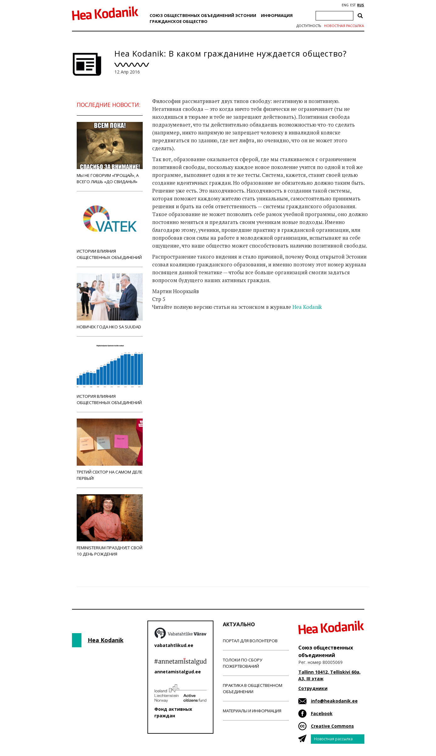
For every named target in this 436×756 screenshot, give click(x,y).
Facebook (322, 713)
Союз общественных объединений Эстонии (203, 15)
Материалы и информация (252, 711)
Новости (169, 331)
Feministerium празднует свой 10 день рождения (110, 525)
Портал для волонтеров (250, 641)
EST (353, 5)
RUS (360, 5)
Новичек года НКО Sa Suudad (110, 301)
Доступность (308, 26)
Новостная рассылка (344, 26)
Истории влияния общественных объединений (110, 229)
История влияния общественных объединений (110, 374)
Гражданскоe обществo (178, 21)
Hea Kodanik (307, 307)
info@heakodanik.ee (334, 701)
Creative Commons (332, 726)
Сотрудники (313, 688)
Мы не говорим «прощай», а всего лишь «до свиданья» (110, 153)
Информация (277, 15)
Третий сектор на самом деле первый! (110, 450)
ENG (345, 5)
